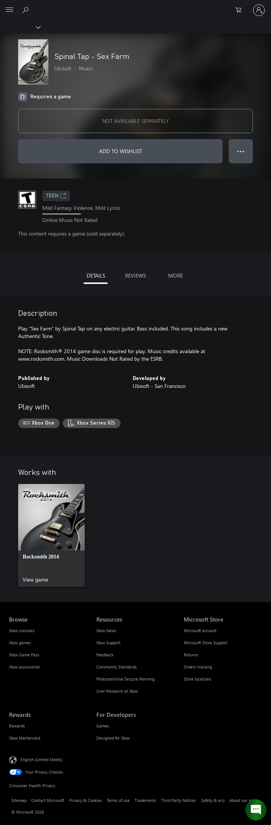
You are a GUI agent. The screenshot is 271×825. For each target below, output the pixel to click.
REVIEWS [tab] (135, 275)
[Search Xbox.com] (26, 10)
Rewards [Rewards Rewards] (17, 725)
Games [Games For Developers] (102, 725)
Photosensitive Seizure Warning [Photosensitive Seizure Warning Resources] (125, 678)
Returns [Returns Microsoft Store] (191, 654)
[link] (51, 535)
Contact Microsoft (47, 800)
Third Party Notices (178, 800)
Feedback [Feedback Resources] (104, 654)
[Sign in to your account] (259, 10)
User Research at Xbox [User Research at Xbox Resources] (117, 691)
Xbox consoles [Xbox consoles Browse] (22, 630)
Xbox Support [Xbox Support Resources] (108, 642)
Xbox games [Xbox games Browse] (20, 642)
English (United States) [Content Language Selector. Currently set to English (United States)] (41, 759)
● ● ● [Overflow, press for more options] (241, 151)
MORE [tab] (175, 275)
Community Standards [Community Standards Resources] (116, 666)
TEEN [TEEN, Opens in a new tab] (56, 196)
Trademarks (145, 800)
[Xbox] (20, 26)
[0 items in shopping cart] (241, 10)
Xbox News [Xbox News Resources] (106, 630)
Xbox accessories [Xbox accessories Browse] (24, 666)
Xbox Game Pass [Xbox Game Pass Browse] (24, 654)
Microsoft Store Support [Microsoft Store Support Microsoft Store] (206, 642)
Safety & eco (213, 800)
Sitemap (18, 800)
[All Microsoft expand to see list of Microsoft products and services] (9, 10)
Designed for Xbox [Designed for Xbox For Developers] (113, 737)
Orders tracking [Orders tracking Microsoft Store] (198, 666)
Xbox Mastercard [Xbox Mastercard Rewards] (24, 737)
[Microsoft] (135, 5)
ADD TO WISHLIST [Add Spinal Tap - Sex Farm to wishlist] (120, 151)
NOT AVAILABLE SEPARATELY (135, 120)
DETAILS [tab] (96, 275)
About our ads (242, 800)
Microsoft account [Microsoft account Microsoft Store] (200, 630)
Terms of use (118, 800)
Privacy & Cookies (85, 800)
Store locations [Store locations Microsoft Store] (197, 678)
